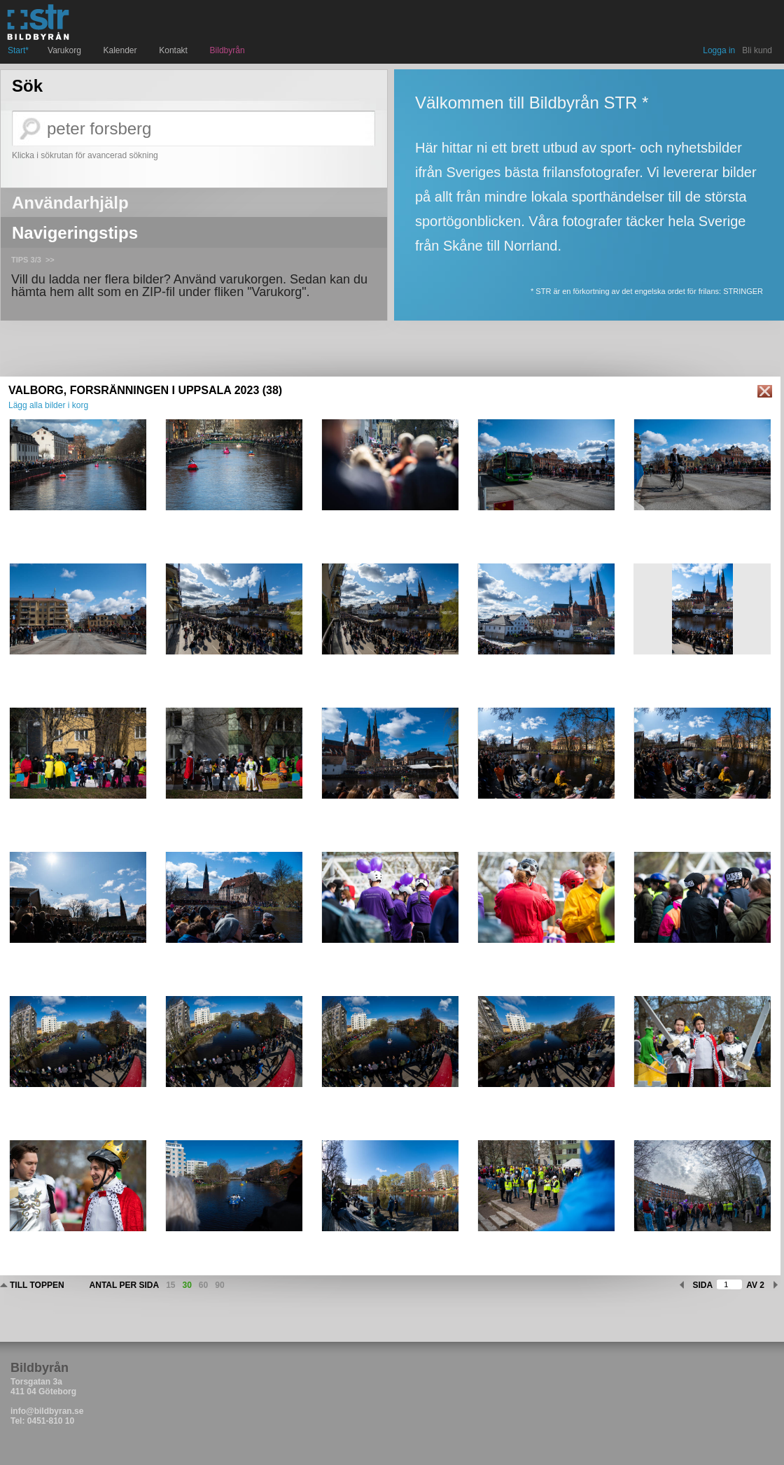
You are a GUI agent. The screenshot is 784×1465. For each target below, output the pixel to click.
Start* (18, 50)
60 (203, 1285)
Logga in (719, 50)
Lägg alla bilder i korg (48, 405)
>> (50, 259)
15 (170, 1285)
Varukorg (66, 50)
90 (219, 1285)
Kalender (122, 50)
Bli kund (757, 50)
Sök (27, 86)
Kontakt (174, 50)
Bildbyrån (227, 50)
